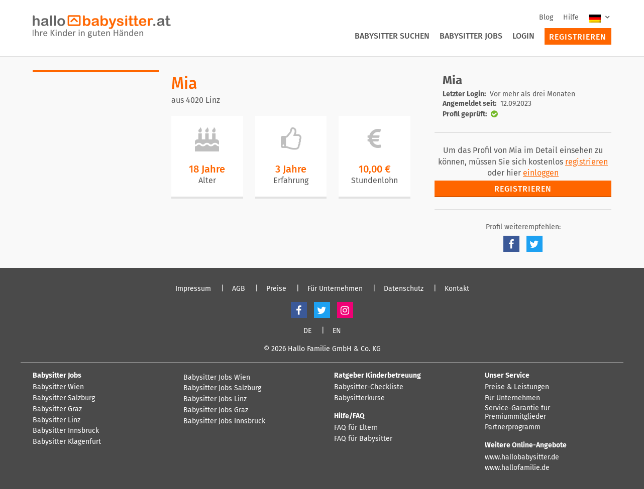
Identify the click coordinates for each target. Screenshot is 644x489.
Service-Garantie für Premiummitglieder (517, 412)
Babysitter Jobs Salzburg (222, 388)
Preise (276, 289)
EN (337, 331)
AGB (238, 289)
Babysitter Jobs (471, 36)
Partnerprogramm (513, 427)
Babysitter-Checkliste (368, 387)
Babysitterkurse (359, 398)
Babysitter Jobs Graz (215, 410)
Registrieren (577, 37)
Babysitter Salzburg (64, 398)
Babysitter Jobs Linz (215, 399)
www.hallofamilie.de (517, 468)
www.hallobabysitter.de (522, 457)
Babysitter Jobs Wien (216, 378)
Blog (546, 17)
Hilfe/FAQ (349, 416)
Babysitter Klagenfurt (67, 442)
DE (307, 331)
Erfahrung (290, 180)
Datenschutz (403, 289)
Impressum (193, 289)
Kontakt (457, 289)
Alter (207, 180)
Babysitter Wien (58, 387)
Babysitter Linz (56, 420)
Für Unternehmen (335, 289)
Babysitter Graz (57, 409)
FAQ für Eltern (356, 428)
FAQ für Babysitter (363, 439)
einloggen (541, 173)
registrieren (586, 162)
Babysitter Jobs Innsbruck (224, 421)
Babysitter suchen (392, 36)
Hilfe (571, 17)
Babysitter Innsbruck (66, 431)
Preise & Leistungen (517, 387)
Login (523, 36)
